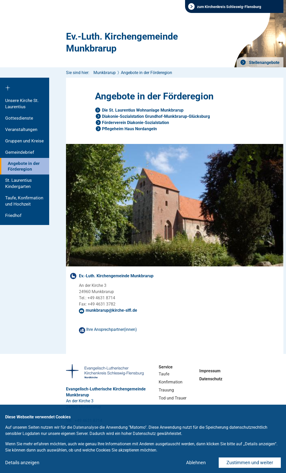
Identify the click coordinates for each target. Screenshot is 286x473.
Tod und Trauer (172, 398)
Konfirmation (170, 382)
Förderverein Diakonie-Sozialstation (135, 122)
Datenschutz (210, 378)
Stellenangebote (264, 62)
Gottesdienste (19, 118)
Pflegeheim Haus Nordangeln (129, 128)
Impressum (210, 370)
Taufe (164, 374)
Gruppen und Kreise (24, 140)
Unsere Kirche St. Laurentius (22, 103)
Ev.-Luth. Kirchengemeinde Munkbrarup (122, 42)
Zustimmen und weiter (249, 462)
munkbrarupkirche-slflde (111, 310)
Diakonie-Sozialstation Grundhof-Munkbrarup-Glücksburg (156, 116)
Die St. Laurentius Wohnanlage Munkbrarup (143, 110)
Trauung (166, 390)
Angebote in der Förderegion (24, 166)
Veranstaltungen (21, 129)
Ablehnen (196, 462)
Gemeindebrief (19, 152)
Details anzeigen (22, 462)
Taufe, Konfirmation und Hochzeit (24, 201)
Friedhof (13, 215)
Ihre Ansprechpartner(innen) (111, 329)
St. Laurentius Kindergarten (18, 183)
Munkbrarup (104, 72)
